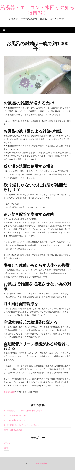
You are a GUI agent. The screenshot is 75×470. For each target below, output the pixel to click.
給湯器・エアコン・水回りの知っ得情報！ (37, 10)
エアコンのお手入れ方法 (13, 430)
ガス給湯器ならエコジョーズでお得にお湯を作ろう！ (24, 411)
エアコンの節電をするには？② (15, 415)
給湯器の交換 (9, 392)
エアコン (7, 443)
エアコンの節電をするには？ (14, 420)
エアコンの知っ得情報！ (38, 463)
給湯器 (6, 448)
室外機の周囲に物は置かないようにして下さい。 (22, 425)
